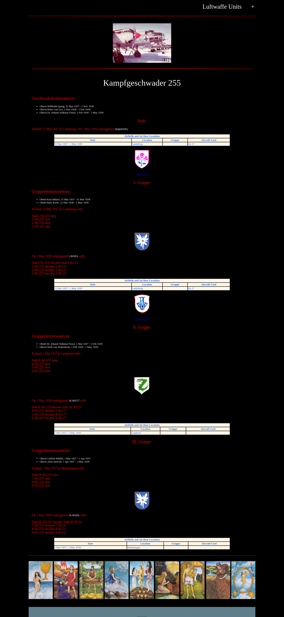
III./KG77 (74, 400)
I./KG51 (73, 256)
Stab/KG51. (122, 129)
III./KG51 (74, 515)
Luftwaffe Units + (228, 7)
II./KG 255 (142, 307)
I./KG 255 (142, 162)
